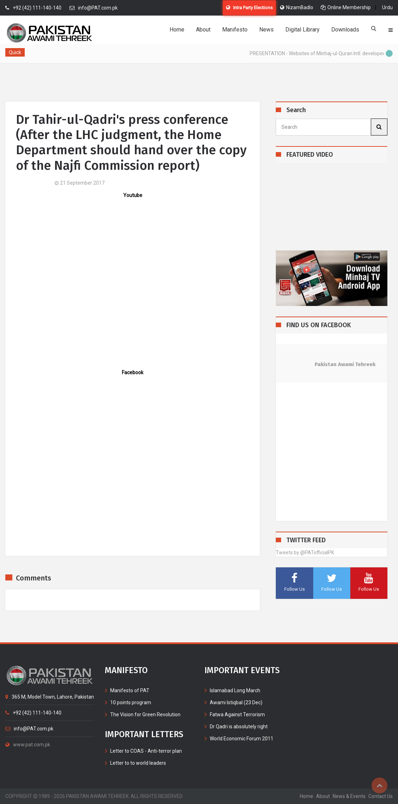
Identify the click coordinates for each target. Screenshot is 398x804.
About (203, 29)
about (323, 796)
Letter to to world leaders (138, 763)
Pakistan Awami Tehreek (345, 364)
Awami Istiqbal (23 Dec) (236, 702)
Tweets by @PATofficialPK (305, 552)
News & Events (349, 796)
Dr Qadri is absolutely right (239, 726)
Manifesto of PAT (129, 690)
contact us (380, 796)
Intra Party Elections (249, 7)
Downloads (345, 29)
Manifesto (235, 29)
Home (177, 29)
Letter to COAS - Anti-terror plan (146, 751)
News (266, 29)
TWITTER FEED (306, 540)
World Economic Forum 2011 (241, 738)
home (306, 796)
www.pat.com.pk (27, 744)
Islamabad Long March (235, 690)
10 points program (130, 702)
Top (379, 785)
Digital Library (302, 29)
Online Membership (346, 7)
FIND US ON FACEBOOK (318, 325)
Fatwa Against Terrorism (237, 714)
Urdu (387, 7)
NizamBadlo (296, 7)
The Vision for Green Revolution (145, 714)
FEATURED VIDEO (309, 154)
